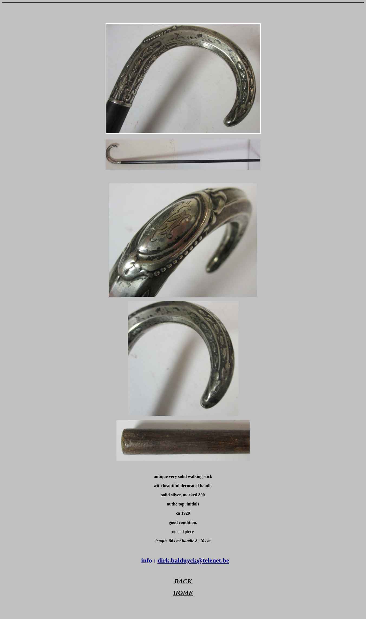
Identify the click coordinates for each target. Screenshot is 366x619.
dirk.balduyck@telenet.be (193, 560)
